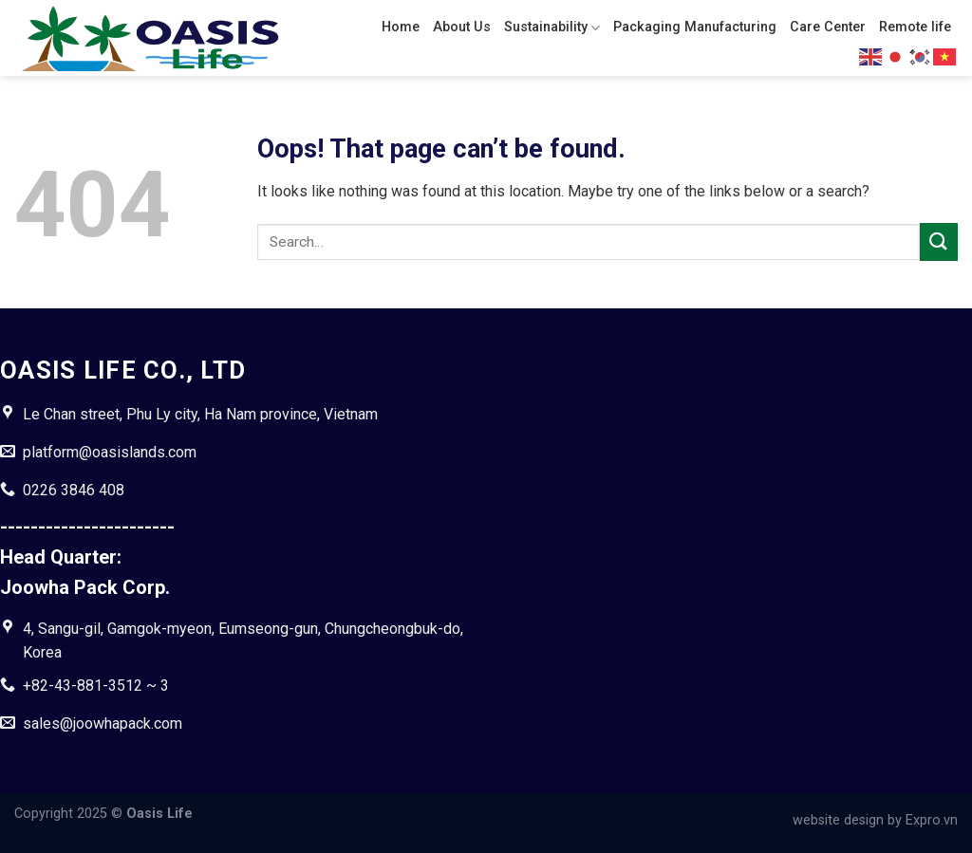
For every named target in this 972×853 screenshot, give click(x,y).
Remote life (915, 27)
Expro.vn (932, 820)
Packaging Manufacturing (694, 27)
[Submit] (939, 241)
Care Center (828, 27)
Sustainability (552, 28)
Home (401, 27)
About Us (462, 27)
